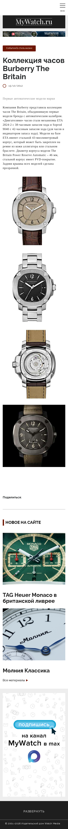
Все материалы (14, 680)
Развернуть (34, 811)
